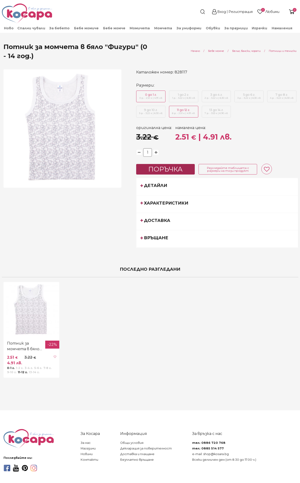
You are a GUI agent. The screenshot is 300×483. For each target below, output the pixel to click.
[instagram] (33, 468)
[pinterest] (24, 468)
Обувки (213, 28)
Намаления (282, 28)
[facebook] (7, 468)
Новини (87, 454)
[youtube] (15, 468)
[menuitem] (8, 28)
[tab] (217, 186)
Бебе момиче (86, 28)
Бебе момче (114, 28)
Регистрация (241, 11)
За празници (236, 28)
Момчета (163, 28)
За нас (86, 443)
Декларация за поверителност (146, 448)
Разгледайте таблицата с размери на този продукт (228, 169)
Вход (221, 11)
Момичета (140, 28)
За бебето (59, 28)
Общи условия (131, 443)
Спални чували (31, 28)
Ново (9, 28)
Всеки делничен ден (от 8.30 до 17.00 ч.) (224, 459)
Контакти (89, 459)
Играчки (259, 28)
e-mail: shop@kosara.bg (210, 454)
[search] (194, 11)
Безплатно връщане (137, 459)
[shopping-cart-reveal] (290, 11)
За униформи (188, 28)
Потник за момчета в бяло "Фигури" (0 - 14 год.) (23, 346)
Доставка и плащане (137, 454)
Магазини (88, 448)
